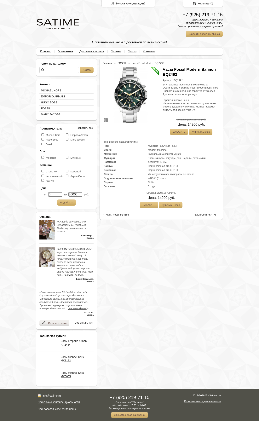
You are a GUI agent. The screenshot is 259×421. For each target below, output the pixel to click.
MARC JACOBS (50, 114)
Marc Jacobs (77, 139)
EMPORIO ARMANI (53, 96)
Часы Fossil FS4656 (117, 214)
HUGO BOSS (49, 102)
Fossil (49, 144)
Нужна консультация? (130, 3)
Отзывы (116, 51)
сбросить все (85, 127)
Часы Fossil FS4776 (204, 214)
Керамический (54, 176)
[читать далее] (73, 275)
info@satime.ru (52, 395)
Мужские (75, 157)
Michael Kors (53, 135)
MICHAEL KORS (51, 90)
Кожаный (75, 171)
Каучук (50, 180)
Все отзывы (81, 322)
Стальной (51, 171)
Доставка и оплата (91, 51)
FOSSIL (46, 108)
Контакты (149, 51)
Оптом (132, 51)
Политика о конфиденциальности (59, 402)
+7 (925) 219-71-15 (203, 14)
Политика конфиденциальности (202, 401)
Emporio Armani (79, 135)
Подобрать (66, 202)
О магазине (65, 51)
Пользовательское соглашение (57, 409)
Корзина (203, 3)
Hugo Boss (52, 139)
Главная (45, 51)
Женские (51, 157)
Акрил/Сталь (77, 176)
